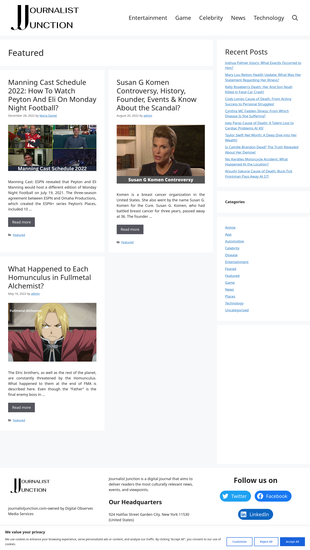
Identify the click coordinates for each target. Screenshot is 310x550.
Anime (230, 227)
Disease (231, 255)
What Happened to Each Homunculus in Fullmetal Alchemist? (49, 277)
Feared (230, 268)
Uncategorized (237, 310)
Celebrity (211, 17)
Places (230, 296)
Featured (19, 235)
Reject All (266, 542)
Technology (269, 17)
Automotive (234, 241)
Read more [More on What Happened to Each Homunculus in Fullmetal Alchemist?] (21, 407)
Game (183, 17)
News (238, 17)
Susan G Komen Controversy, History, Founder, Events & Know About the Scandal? (157, 94)
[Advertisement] (255, 394)
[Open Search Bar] (295, 18)
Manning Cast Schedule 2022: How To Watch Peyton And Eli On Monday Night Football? (52, 94)
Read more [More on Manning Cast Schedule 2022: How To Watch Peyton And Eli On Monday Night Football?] (21, 222)
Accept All (292, 542)
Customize (239, 542)
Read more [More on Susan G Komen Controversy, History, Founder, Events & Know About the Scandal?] (130, 229)
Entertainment (148, 17)
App (228, 234)
